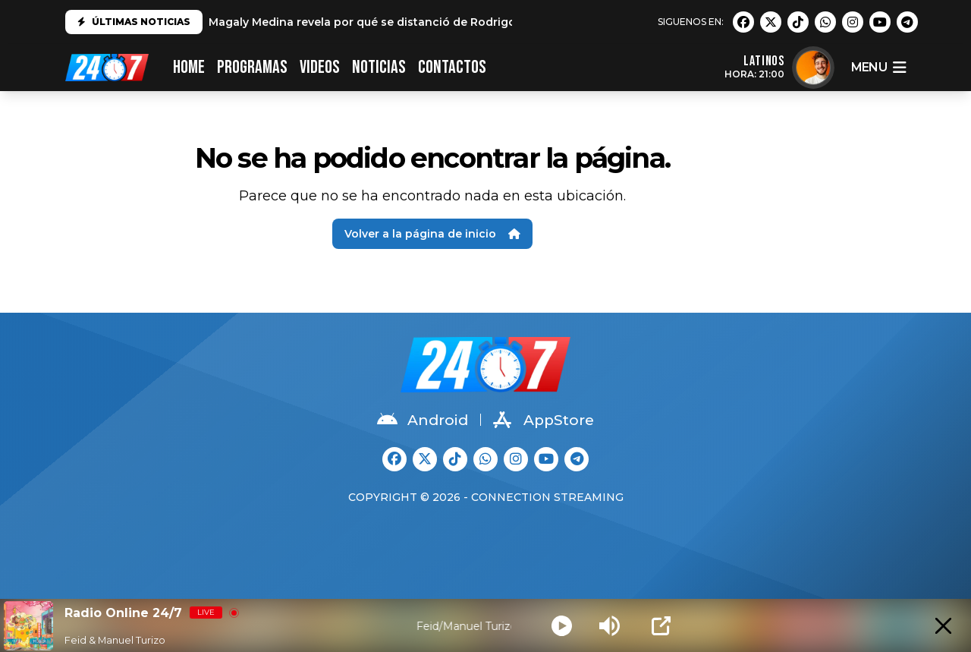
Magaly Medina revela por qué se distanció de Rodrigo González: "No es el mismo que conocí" (473, 22)
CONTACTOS (452, 67)
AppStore (543, 420)
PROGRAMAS (252, 67)
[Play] (561, 625)
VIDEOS (320, 67)
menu (878, 67)
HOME (189, 67)
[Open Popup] (661, 625)
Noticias (379, 67)
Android (422, 420)
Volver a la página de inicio (432, 234)
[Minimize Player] (943, 625)
